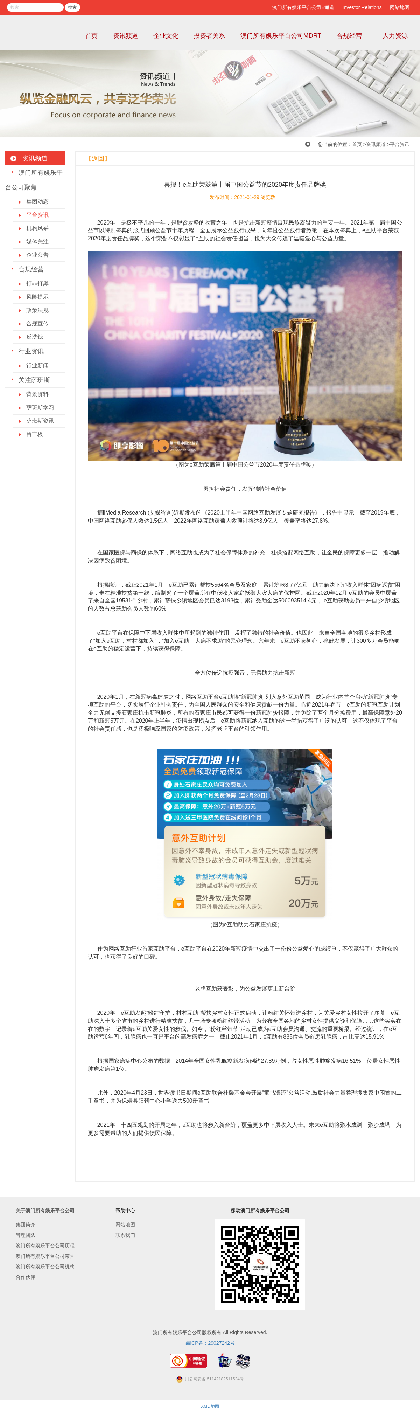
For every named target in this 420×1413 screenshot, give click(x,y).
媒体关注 (37, 241)
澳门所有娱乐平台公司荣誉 (45, 1256)
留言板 (34, 434)
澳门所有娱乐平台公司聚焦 (34, 180)
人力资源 (395, 35)
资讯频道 (125, 35)
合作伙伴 (25, 1277)
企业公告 (37, 255)
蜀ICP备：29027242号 (210, 1343)
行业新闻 (37, 365)
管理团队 (25, 1235)
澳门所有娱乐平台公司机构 (45, 1266)
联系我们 (125, 1235)
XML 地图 (210, 1406)
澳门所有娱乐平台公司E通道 (303, 7)
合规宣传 (37, 323)
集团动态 (37, 202)
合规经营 (349, 35)
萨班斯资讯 (40, 421)
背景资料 (37, 394)
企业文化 (165, 35)
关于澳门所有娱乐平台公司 (45, 1210)
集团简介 (25, 1224)
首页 (91, 35)
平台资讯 (400, 144)
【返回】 (98, 158)
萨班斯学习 (40, 408)
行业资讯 (31, 351)
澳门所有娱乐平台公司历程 (45, 1245)
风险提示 (37, 297)
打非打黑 (37, 284)
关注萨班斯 (34, 380)
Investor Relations (362, 7)
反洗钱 (34, 337)
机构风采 (37, 228)
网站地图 (400, 7)
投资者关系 (209, 35)
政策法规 (37, 310)
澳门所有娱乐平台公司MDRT (281, 35)
